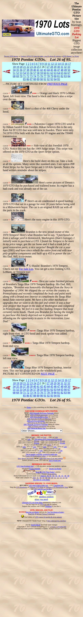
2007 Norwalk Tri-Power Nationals (36, 424)
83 (65, 76)
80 (55, 76)
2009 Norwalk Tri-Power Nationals (42, 413)
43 (45, 70)
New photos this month (26, 458)
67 (68, 73)
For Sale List (26, 268)
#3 (50, 476)
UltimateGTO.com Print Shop (32, 502)
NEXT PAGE (48, 373)
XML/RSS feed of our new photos (51, 458)
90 (41, 79)
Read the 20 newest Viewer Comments (41, 514)
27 (48, 66)
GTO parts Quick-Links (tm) (38, 485)
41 (38, 70)
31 (61, 66)
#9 (68, 476)
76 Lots (62, 441)
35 (17, 70)
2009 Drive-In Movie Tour (39, 417)
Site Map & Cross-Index (41, 480)
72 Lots (62, 443)
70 (21, 76)
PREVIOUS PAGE (57, 83)
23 (31, 66)
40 (34, 70)
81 (58, 76)
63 (55, 73)
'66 (40, 478)
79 (51, 76)
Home (29, 407)
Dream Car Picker (55, 469)
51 (14, 73)
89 (38, 79)
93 (51, 79)
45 (51, 70)
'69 (49, 478)
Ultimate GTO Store (36, 487)
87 (31, 79)
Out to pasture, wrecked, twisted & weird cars (41, 454)
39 (31, 70)
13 (55, 63)
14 (59, 63)
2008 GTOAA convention (36, 421)
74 (34, 76)
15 (62, 63)
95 (58, 79)
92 (48, 79)
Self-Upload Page (55, 460)
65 (62, 73)
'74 (63, 478)
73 (31, 76)
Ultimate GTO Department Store (57, 487)
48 (62, 70)
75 (38, 76)
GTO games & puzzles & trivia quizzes (48, 517)
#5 (56, 476)
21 (24, 66)
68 (14, 76)
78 (48, 76)
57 (34, 73)
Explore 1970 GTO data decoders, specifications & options (40, 56)
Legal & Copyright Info (58, 527)
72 (27, 76)
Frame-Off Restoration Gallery (35, 456)
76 (41, 76)
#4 (53, 476)
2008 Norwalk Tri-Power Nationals (39, 419)
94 (55, 79)
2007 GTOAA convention (37, 426)
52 (17, 73)
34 (14, 70)
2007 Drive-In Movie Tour (36, 428)
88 (34, 79)
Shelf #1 (43, 476)
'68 (46, 478)
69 (17, 76)
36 (21, 70)
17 (69, 63)
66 (65, 73)
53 (21, 73)
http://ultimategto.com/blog (56, 521)
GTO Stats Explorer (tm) (25, 466)
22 (28, 66)
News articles (52, 474)
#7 (62, 476)
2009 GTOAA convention (39, 415)
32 (65, 66)
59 (41, 73)
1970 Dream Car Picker (71, 56)
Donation (48, 506)
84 (68, 76)
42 (41, 70)
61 (48, 73)
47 (58, 70)
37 (24, 70)
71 (24, 76)
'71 (55, 478)
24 (34, 66)
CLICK (5, 93)
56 (31, 73)
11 (49, 63)
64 (58, 73)
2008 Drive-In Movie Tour (36, 422)
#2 (48, 476)
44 (48, 70)
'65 (38, 478)
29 (55, 66)
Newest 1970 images (11, 56)
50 (68, 70)
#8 (65, 476)
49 (65, 70)
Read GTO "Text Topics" (45, 472)
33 (68, 66)
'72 (58, 478)
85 (24, 79)
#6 (59, 476)
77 (45, 76)
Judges (49, 445)
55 (27, 73)
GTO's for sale (45, 504)
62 (51, 73)
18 (14, 66)
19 (17, 66)
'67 (43, 478)
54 (24, 73)
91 (45, 79)
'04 (66, 478)
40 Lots (36, 443)
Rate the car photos (32, 512)
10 (45, 63)
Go (25, 407)
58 (38, 73)
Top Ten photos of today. (55, 512)
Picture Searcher (34, 469)
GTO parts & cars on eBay (43, 489)
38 (27, 70)
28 (51, 66)
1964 (34, 478)
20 (21, 66)
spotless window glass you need (44, 498)
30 (58, 66)
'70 (52, 478)
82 (62, 76)
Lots (33, 437)
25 (38, 66)
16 (66, 63)
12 (52, 63)
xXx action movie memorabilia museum (48, 439)
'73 (61, 478)
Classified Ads (58, 485)
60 (45, 73)
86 (27, 79)
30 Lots (36, 441)
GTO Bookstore (21, 487)
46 (55, 70)
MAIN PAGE (35, 525)
